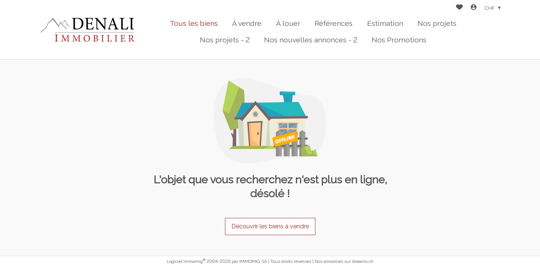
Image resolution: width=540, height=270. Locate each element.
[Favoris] (459, 8)
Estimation (385, 23)
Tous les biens (194, 23)
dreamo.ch (363, 261)
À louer (288, 23)
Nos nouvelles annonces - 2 (310, 40)
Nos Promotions (399, 40)
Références (333, 23)
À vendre (246, 23)
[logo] (87, 30)
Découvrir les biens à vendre (270, 226)
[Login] (473, 8)
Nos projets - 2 (225, 40)
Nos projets (436, 23)
